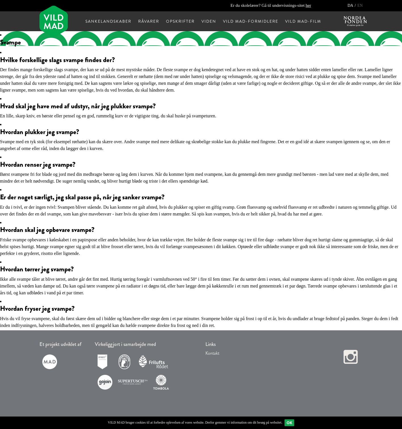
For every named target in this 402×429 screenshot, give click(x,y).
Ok (289, 423)
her (308, 5)
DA (351, 5)
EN (360, 5)
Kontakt (212, 353)
